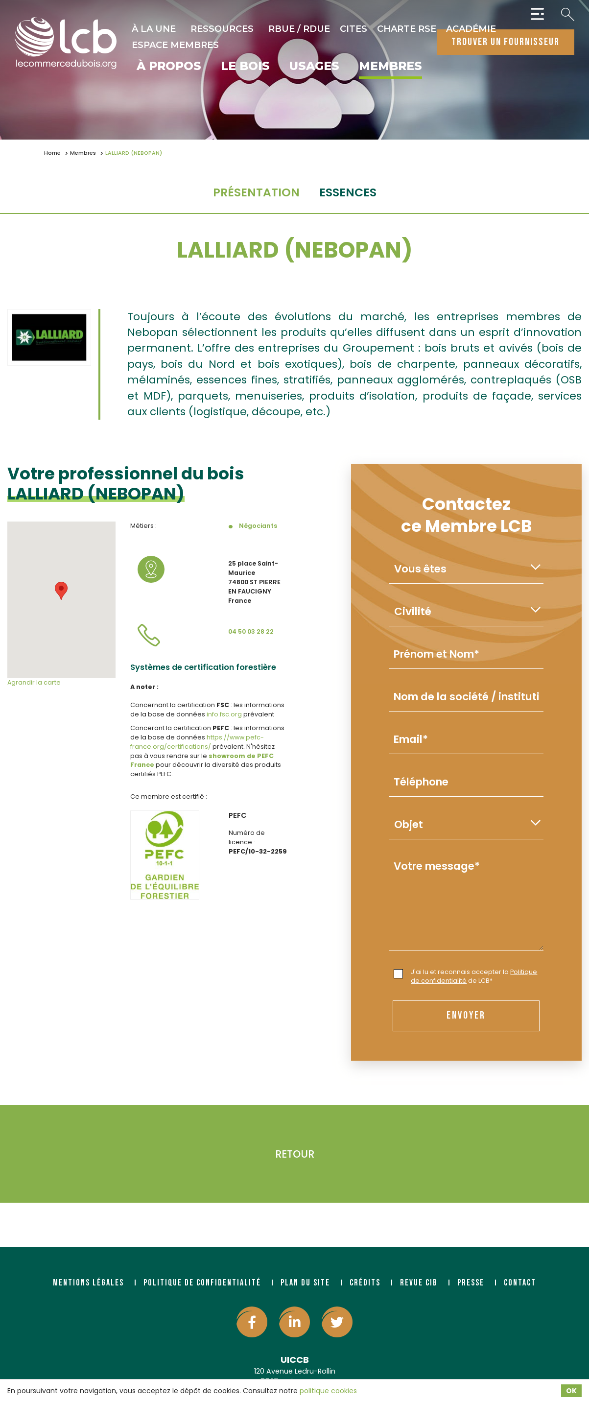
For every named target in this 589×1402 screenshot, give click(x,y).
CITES (353, 29)
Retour (294, 1154)
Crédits (365, 1283)
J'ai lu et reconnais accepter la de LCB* (465, 976)
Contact (520, 1283)
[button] (61, 591)
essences (348, 192)
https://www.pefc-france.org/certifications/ (197, 742)
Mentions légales (88, 1283)
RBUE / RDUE (299, 29)
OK (571, 1391)
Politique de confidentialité (202, 1283)
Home (52, 153)
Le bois (245, 66)
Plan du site (305, 1283)
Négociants (258, 526)
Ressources (222, 29)
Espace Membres (175, 45)
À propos (169, 66)
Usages (314, 66)
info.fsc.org (225, 714)
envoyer (466, 1015)
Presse (470, 1283)
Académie (471, 29)
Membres (390, 66)
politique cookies (328, 1391)
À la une (154, 29)
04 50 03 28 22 (251, 631)
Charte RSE (406, 29)
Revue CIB (419, 1283)
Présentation (256, 192)
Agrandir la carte (34, 682)
